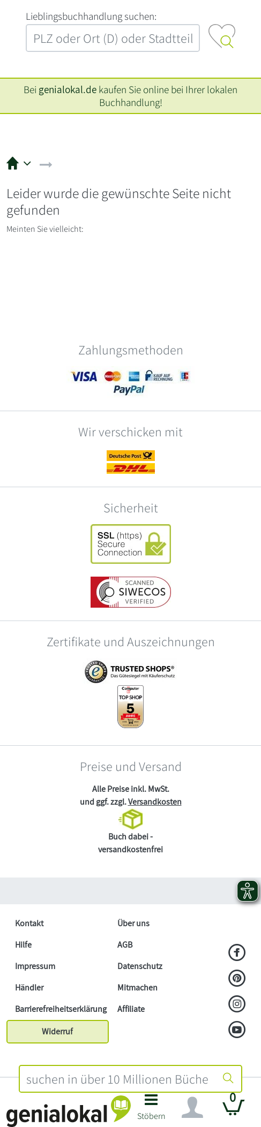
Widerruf (57, 1031)
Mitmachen (137, 987)
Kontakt (29, 923)
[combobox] (118, 1079)
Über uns (133, 923)
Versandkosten (155, 801)
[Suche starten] (228, 1079)
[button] (151, 1110)
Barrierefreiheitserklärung (61, 1009)
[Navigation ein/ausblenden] (192, 1107)
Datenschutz (139, 966)
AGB (124, 944)
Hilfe (23, 944)
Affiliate (131, 1009)
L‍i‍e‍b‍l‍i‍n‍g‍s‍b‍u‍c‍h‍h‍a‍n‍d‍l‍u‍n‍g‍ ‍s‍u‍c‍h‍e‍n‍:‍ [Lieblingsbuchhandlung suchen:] (91, 16)
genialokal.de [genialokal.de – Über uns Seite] (67, 89)
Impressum (35, 966)
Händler (29, 987)
